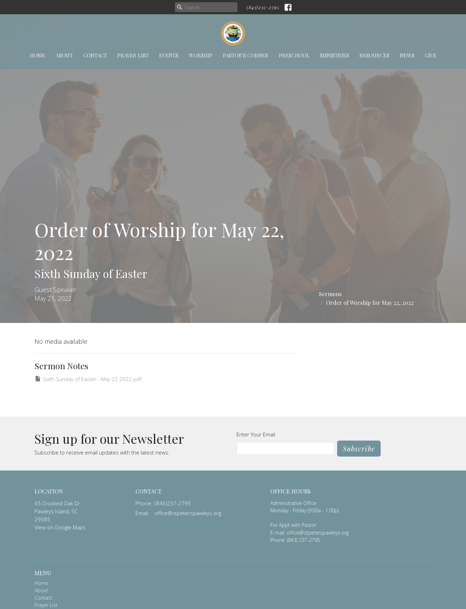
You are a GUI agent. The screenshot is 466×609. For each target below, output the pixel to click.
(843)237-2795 (263, 7)
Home (37, 55)
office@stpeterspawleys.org (188, 512)
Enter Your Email (255, 434)
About (64, 55)
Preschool (294, 55)
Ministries (334, 55)
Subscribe (359, 448)
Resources (374, 55)
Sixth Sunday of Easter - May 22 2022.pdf (87, 378)
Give (430, 55)
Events (168, 55)
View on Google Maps (60, 527)
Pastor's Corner (246, 55)
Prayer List (133, 55)
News (407, 55)
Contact (95, 55)
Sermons (330, 294)
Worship (200, 55)
